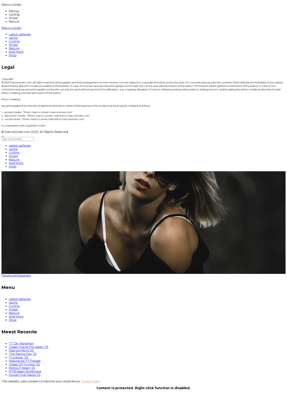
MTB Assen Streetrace (25, 371)
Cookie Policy (90, 381)
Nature (14, 159)
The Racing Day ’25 (23, 354)
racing (13, 149)
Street (13, 156)
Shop (12, 166)
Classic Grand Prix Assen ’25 (28, 347)
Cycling (14, 152)
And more (16, 163)
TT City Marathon (21, 343)
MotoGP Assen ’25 (22, 368)
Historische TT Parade (25, 361)
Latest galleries (20, 145)
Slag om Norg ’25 (21, 350)
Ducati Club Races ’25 (24, 375)
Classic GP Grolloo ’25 (24, 364)
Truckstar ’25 (18, 357)
